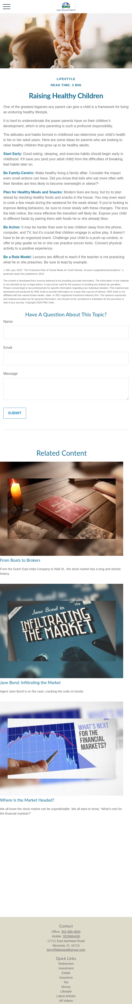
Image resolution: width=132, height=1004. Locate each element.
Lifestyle (66, 991)
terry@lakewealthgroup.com (66, 950)
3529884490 (71, 936)
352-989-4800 (70, 931)
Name (8, 321)
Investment (66, 968)
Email (7, 347)
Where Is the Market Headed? (27, 800)
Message (10, 373)
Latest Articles (65, 996)
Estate (66, 973)
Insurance (66, 977)
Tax (66, 982)
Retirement (66, 963)
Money (66, 987)
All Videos (66, 1000)
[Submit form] (14, 413)
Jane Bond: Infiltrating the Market (30, 682)
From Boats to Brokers (20, 560)
